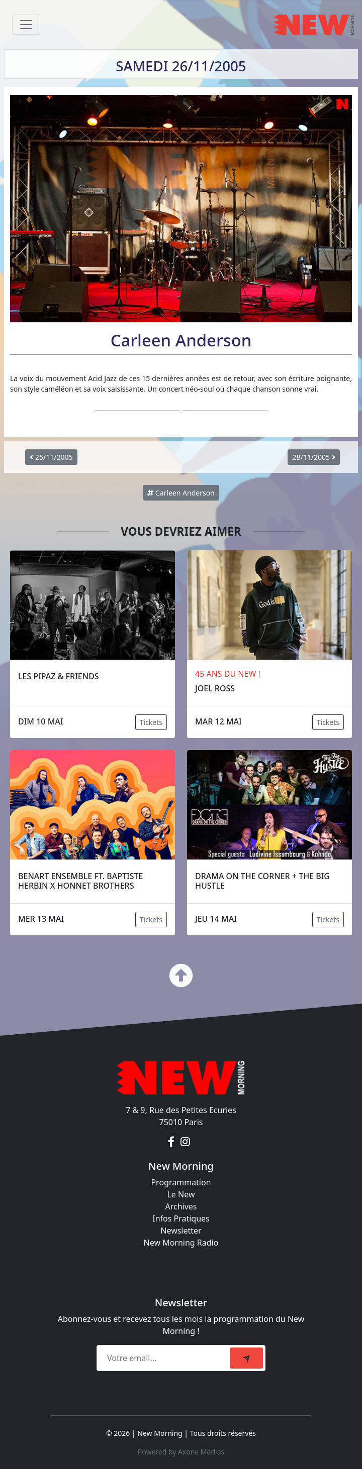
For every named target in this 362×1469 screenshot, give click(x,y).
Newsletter (180, 1230)
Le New (181, 1194)
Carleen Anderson (181, 493)
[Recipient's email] (164, 1358)
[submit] (246, 1358)
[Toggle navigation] (26, 25)
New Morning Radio (181, 1242)
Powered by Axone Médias (181, 1451)
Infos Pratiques (181, 1218)
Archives (181, 1206)
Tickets (151, 722)
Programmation (181, 1182)
